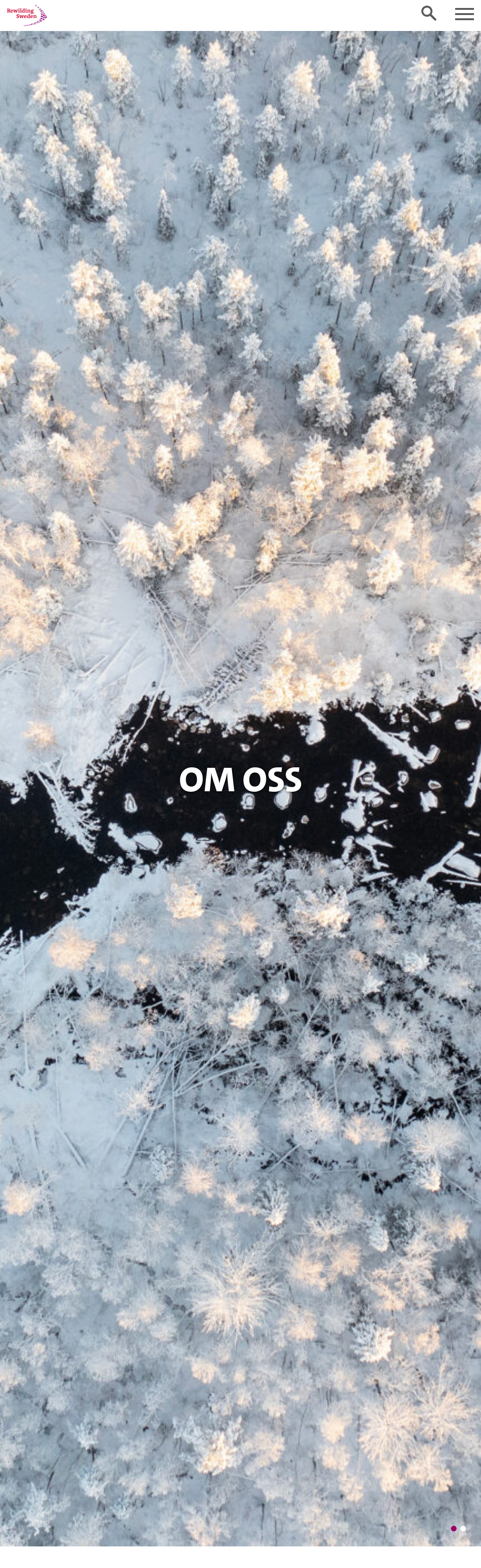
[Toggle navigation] (464, 14)
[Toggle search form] (428, 13)
